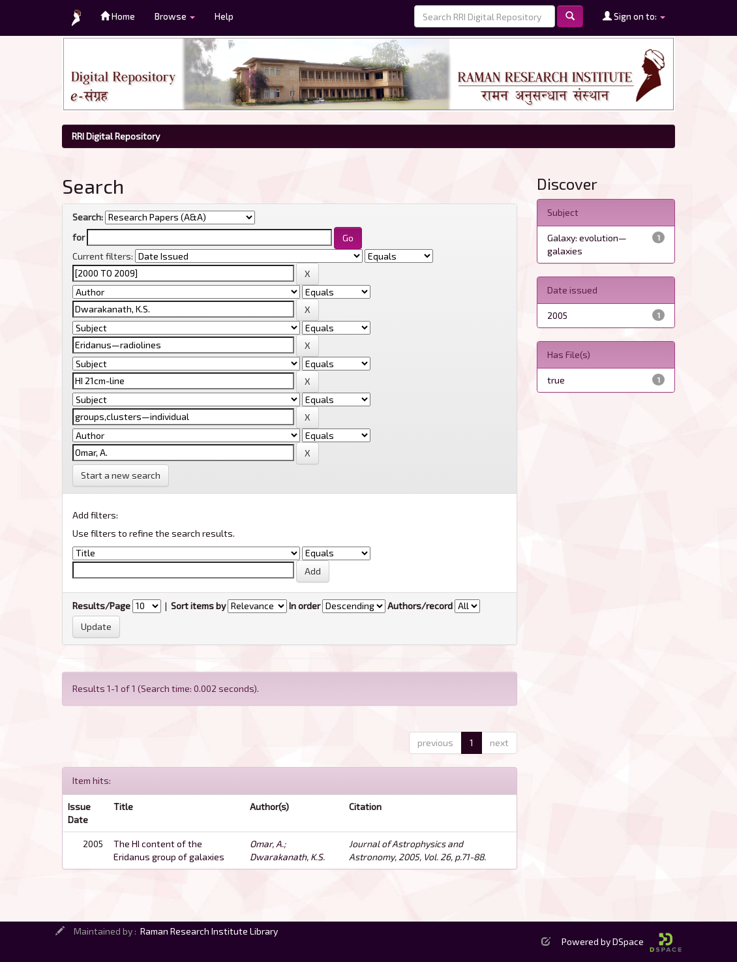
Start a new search (120, 475)
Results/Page (101, 605)
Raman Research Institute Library (209, 931)
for (78, 237)
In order (304, 605)
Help (224, 16)
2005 (557, 315)
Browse (175, 16)
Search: (87, 216)
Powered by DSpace (622, 941)
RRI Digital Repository (116, 136)
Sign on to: (634, 16)
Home (117, 16)
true (556, 379)
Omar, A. (267, 843)
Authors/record (420, 605)
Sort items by (198, 605)
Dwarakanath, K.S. (287, 856)
